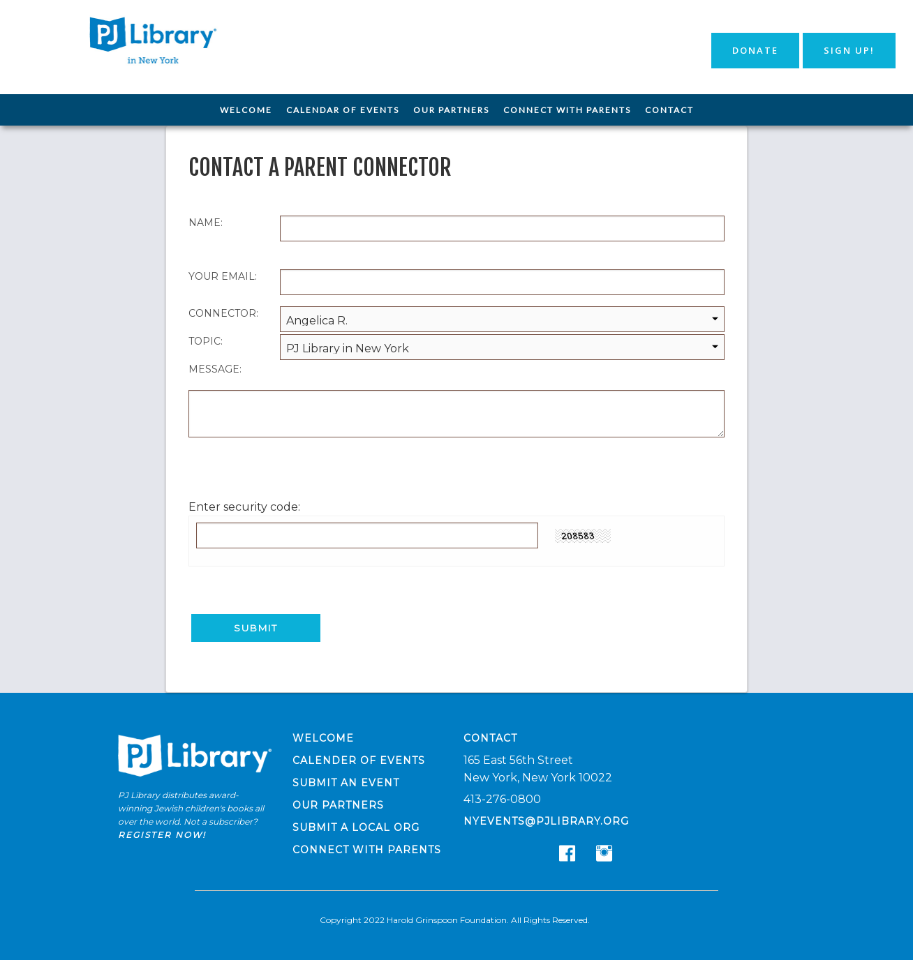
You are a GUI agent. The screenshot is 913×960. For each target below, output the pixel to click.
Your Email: (222, 276)
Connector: (223, 313)
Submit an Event (345, 781)
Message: (215, 369)
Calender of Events (358, 759)
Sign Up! (849, 50)
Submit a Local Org (356, 826)
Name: (205, 222)
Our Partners (451, 110)
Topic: (205, 341)
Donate (755, 50)
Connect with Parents (567, 110)
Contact (669, 110)
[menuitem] (246, 110)
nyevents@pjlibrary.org (546, 819)
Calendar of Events (342, 110)
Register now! (162, 833)
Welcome (246, 110)
